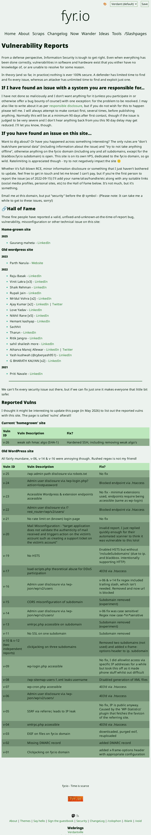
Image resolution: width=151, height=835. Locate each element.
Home (10, 33)
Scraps (38, 33)
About (23, 33)
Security (81, 821)
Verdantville (75, 832)
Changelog (57, 33)
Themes (25, 821)
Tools (117, 33)
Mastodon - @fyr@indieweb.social (73, 816)
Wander (89, 33)
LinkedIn (44, 243)
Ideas (104, 33)
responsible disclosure (65, 106)
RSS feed (77, 816)
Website (37, 263)
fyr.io (75, 15)
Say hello (39, 821)
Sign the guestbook (60, 821)
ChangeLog (97, 821)
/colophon (114, 821)
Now (74, 33)
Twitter (57, 304)
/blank (128, 821)
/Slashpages (135, 33)
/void (138, 821)
